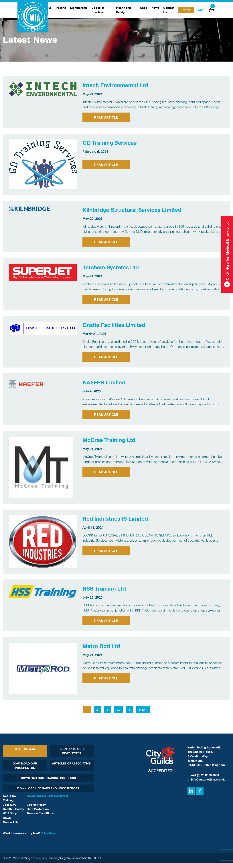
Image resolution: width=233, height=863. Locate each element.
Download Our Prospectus (25, 766)
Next (143, 709)
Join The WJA (25, 749)
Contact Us (168, 10)
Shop (143, 7)
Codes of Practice (98, 10)
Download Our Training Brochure (48, 778)
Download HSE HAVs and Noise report (48, 788)
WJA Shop (10, 813)
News (155, 7)
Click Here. (48, 833)
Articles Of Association (71, 763)
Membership (79, 7)
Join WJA (9, 804)
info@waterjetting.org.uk (206, 779)
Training (60, 7)
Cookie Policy (36, 804)
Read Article (106, 117)
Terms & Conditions (40, 813)
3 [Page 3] (107, 709)
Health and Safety (123, 10)
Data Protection (38, 809)
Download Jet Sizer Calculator (47, 796)
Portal (186, 10)
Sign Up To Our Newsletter (72, 751)
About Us (9, 796)
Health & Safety (13, 809)
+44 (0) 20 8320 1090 (203, 775)
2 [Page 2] (97, 709)
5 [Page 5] (130, 709)
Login (200, 10)
